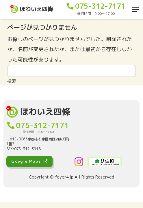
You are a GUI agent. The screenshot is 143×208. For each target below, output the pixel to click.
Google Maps (29, 161)
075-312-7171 (96, 6)
